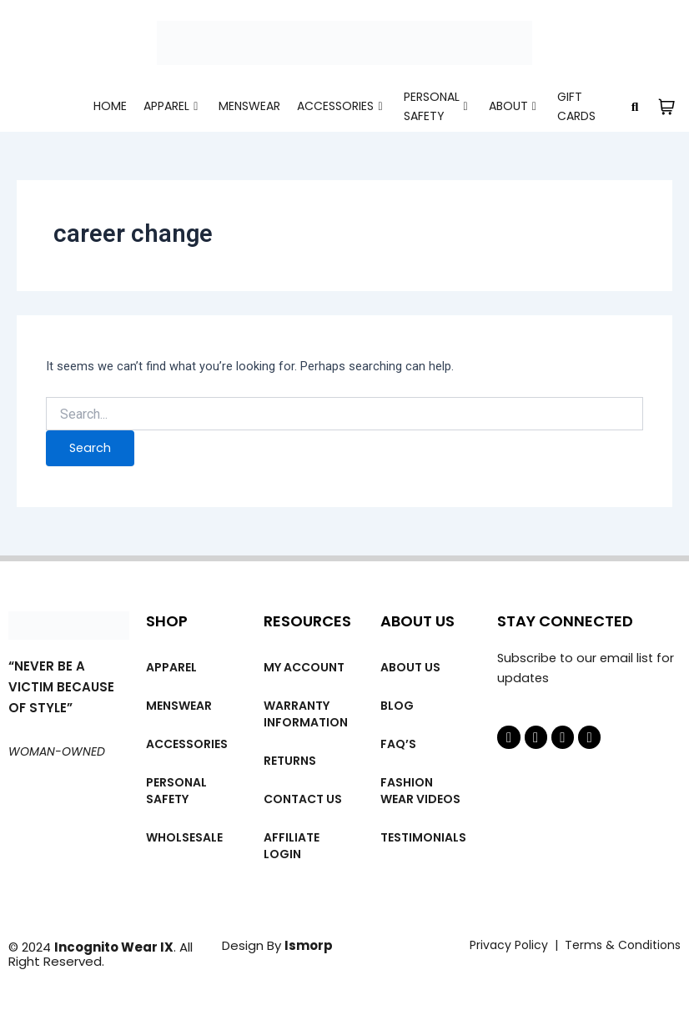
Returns (290, 760)
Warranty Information (306, 714)
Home (110, 106)
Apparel (170, 106)
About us (410, 667)
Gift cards (576, 106)
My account (304, 667)
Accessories (339, 106)
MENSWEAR (249, 106)
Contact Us (303, 799)
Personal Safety (436, 106)
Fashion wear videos (420, 790)
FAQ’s (398, 744)
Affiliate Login (291, 845)
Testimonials (423, 837)
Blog (397, 705)
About (512, 106)
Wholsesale (184, 837)
